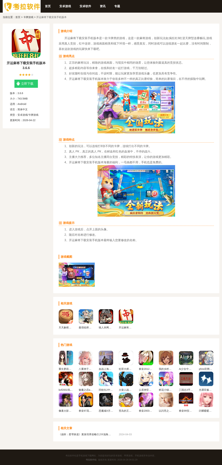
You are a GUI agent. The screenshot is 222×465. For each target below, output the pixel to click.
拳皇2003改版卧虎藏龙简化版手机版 (146, 410)
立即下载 (25, 83)
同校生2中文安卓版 (106, 389)
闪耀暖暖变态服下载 (206, 410)
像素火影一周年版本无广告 (66, 410)
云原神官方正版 (146, 389)
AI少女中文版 (186, 368)
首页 (48, 6)
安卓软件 (85, 6)
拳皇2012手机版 (146, 368)
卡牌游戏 (28, 17)
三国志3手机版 (186, 389)
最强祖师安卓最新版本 (86, 327)
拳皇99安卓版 (186, 410)
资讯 (103, 6)
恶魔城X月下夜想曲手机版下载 (106, 410)
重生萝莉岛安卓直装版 (66, 368)
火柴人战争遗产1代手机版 (126, 389)
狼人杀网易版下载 (106, 327)
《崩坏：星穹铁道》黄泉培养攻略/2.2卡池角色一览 (86, 434)
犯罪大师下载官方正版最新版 (126, 368)
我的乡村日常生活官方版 (166, 368)
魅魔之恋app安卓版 (86, 389)
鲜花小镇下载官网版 (166, 389)
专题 (117, 6)
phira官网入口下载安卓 (206, 368)
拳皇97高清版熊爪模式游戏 (86, 410)
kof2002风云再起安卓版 (66, 389)
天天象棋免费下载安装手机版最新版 (66, 327)
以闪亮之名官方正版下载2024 (166, 410)
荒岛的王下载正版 (126, 410)
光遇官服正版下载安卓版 (206, 389)
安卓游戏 (65, 6)
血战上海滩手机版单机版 (106, 368)
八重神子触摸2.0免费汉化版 (86, 368)
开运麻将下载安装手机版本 (126, 327)
